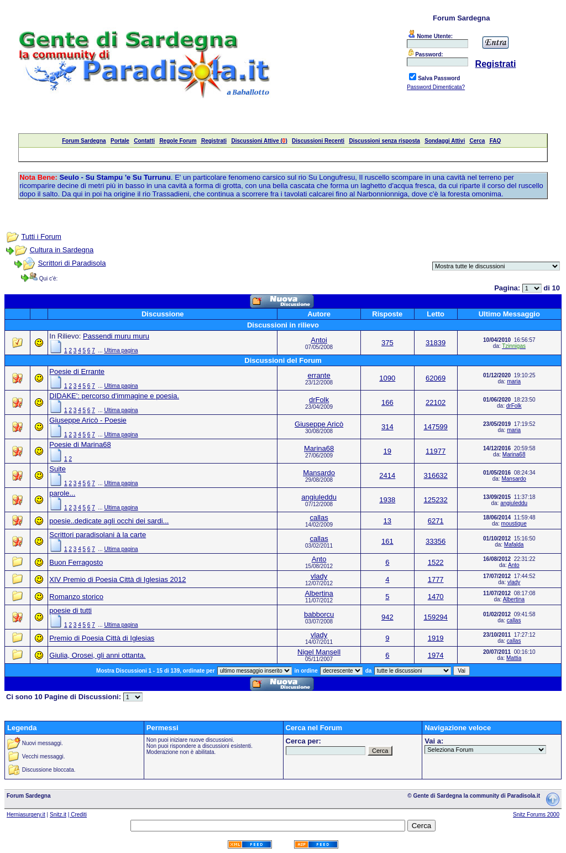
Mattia (513, 658)
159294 (435, 617)
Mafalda (514, 545)
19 (387, 451)
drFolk (319, 400)
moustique (514, 524)
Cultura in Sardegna (62, 250)
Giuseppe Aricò (319, 424)
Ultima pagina (121, 350)
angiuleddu (319, 497)
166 (387, 402)
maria (514, 381)
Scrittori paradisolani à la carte (97, 534)
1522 (436, 562)
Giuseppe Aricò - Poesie (87, 420)
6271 (436, 521)
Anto (319, 559)
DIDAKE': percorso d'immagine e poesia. (114, 396)
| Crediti (77, 815)
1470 (436, 596)
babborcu (319, 614)
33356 (436, 541)
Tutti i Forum (41, 236)
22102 (436, 402)
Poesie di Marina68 (80, 444)
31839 (436, 343)
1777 (436, 579)
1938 (387, 500)
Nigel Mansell (318, 652)
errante (319, 375)
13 (387, 521)
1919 (436, 638)
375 (387, 343)
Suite (57, 469)
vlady (319, 576)
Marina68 (319, 448)
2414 (387, 475)
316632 (435, 475)
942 (387, 617)
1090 (387, 378)
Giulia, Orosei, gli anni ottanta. (97, 655)
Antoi (319, 340)
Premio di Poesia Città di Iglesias (101, 638)
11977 (436, 451)
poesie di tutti (70, 610)
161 (387, 541)
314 (387, 427)
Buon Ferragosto (76, 562)
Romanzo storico (76, 596)
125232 (435, 500)
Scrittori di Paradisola (72, 263)
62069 (436, 378)
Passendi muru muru (116, 336)
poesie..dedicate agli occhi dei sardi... (109, 521)
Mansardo (319, 473)
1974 (436, 655)
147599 (435, 427)
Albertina (319, 593)
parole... (62, 493)
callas (319, 517)
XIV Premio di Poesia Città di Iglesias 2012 (117, 579)
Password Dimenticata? (436, 87)
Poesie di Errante (76, 371)
